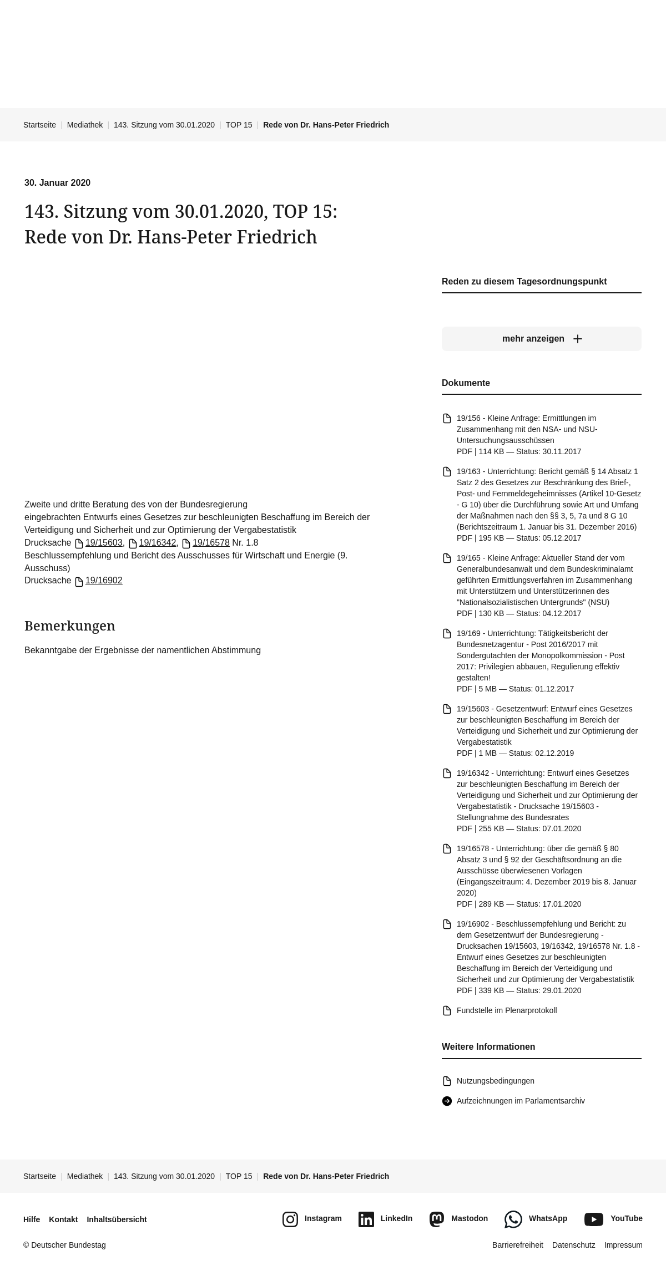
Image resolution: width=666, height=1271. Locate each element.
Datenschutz (574, 1245)
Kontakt (63, 1219)
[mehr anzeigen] (542, 339)
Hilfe (31, 1219)
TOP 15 (239, 124)
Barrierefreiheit (517, 1245)
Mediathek (85, 124)
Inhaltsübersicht (117, 1219)
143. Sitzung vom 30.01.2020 (164, 124)
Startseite (39, 124)
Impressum (623, 1245)
